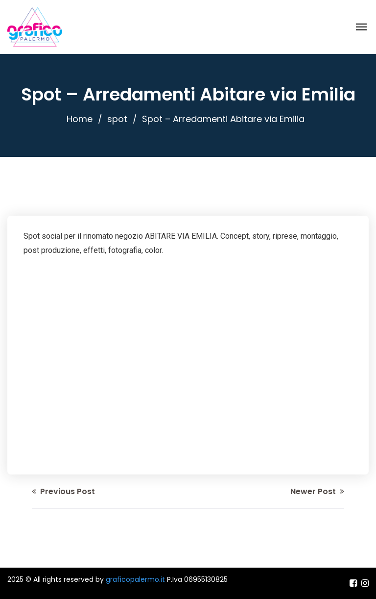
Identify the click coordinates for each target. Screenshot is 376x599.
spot (117, 119)
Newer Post (317, 491)
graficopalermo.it (135, 579)
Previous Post (63, 491)
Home (80, 119)
